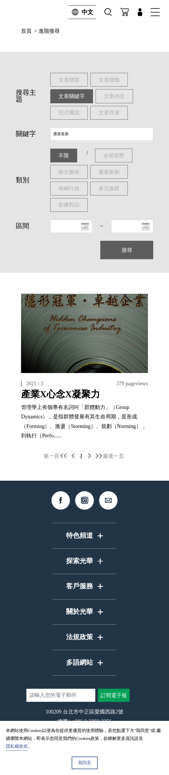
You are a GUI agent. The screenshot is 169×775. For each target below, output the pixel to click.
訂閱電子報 (114, 695)
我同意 (84, 762)
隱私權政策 (17, 746)
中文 (80, 12)
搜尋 (127, 250)
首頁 (26, 31)
